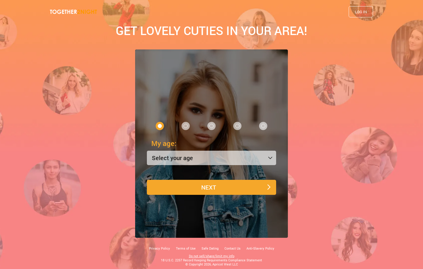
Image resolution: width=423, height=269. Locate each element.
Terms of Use (186, 248)
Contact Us (232, 248)
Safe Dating (210, 248)
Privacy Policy (159, 248)
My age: (163, 143)
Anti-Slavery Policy (260, 248)
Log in (361, 11)
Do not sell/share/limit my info (211, 256)
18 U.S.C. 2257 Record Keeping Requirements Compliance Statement (211, 260)
